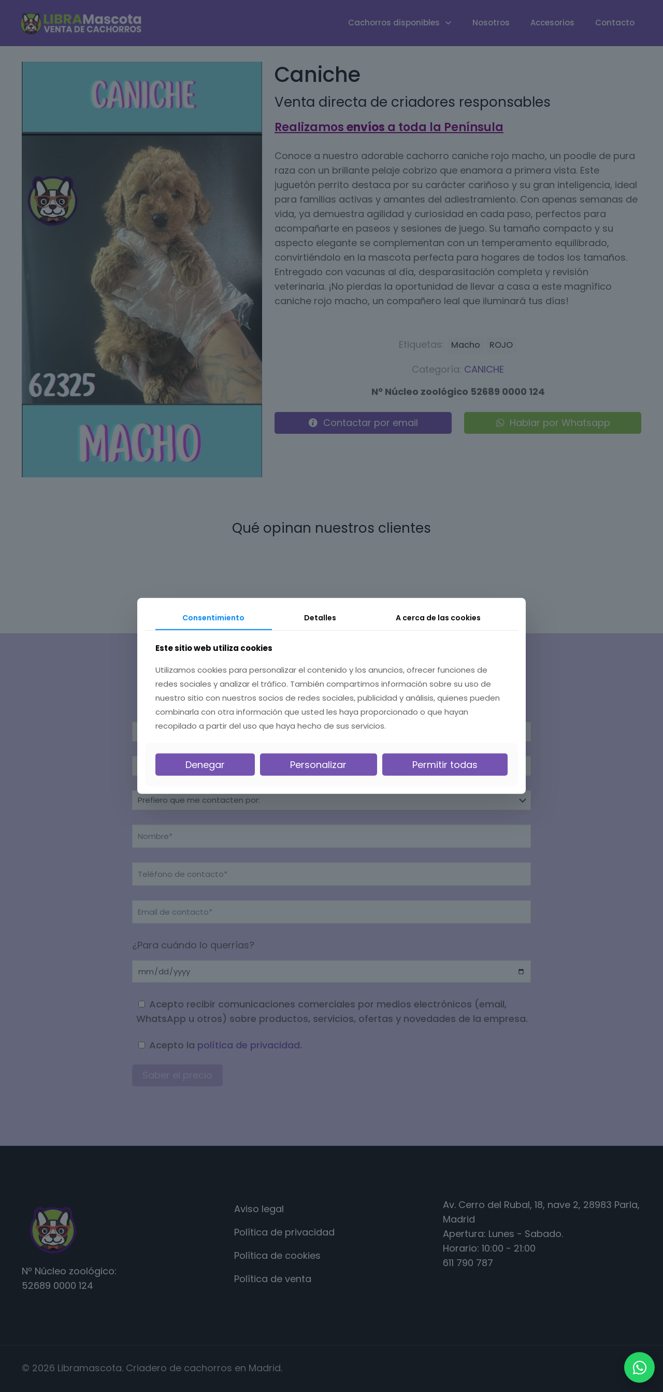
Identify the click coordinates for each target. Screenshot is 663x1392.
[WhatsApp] (639, 1367)
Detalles (320, 618)
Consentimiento (213, 618)
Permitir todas (445, 764)
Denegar (205, 764)
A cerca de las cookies (438, 618)
